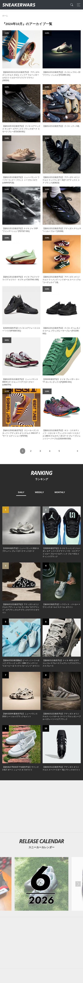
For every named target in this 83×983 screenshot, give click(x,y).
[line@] (56, 889)
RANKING (41, 472)
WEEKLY (39, 492)
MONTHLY (60, 492)
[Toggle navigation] (78, 5)
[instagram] (46, 889)
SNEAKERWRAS (57, 918)
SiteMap (8, 911)
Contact (31, 911)
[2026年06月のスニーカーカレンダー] (42, 713)
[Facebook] (36, 889)
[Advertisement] (41, 635)
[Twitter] (27, 889)
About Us (19, 911)
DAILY (21, 492)
